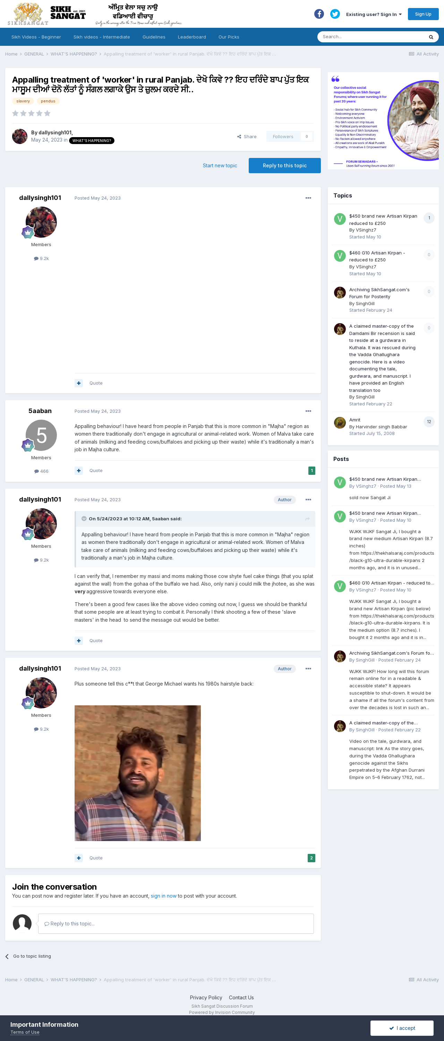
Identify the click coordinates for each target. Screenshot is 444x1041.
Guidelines (154, 37)
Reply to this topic (285, 165)
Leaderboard (192, 37)
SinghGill (365, 303)
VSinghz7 (366, 230)
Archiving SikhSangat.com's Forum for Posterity (390, 653)
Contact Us (241, 997)
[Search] (363, 36)
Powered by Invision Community (222, 1012)
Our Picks (229, 37)
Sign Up (423, 14)
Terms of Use (25, 1032)
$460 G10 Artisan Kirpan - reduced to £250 (389, 583)
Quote (96, 383)
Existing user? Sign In (374, 14)
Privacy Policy (206, 997)
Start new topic (220, 165)
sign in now (164, 896)
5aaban (40, 410)
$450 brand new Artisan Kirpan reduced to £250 (383, 479)
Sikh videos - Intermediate (102, 37)
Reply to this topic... (69, 923)
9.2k (41, 258)
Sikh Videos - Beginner (36, 37)
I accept (402, 1028)
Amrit (354, 419)
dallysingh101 (55, 132)
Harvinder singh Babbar (381, 426)
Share (247, 136)
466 (41, 471)
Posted (98, 198)
